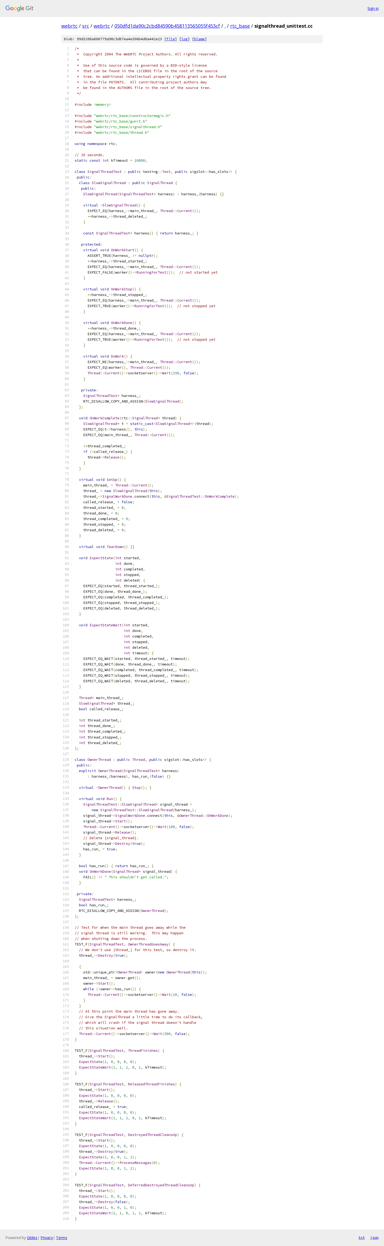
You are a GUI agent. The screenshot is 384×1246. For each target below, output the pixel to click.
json (374, 1237)
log (184, 39)
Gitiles (32, 1237)
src (85, 26)
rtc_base (240, 26)
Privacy (47, 1237)
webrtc (69, 26)
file (170, 39)
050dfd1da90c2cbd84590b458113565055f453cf (167, 26)
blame (199, 39)
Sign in (373, 8)
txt (361, 1237)
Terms (61, 1237)
